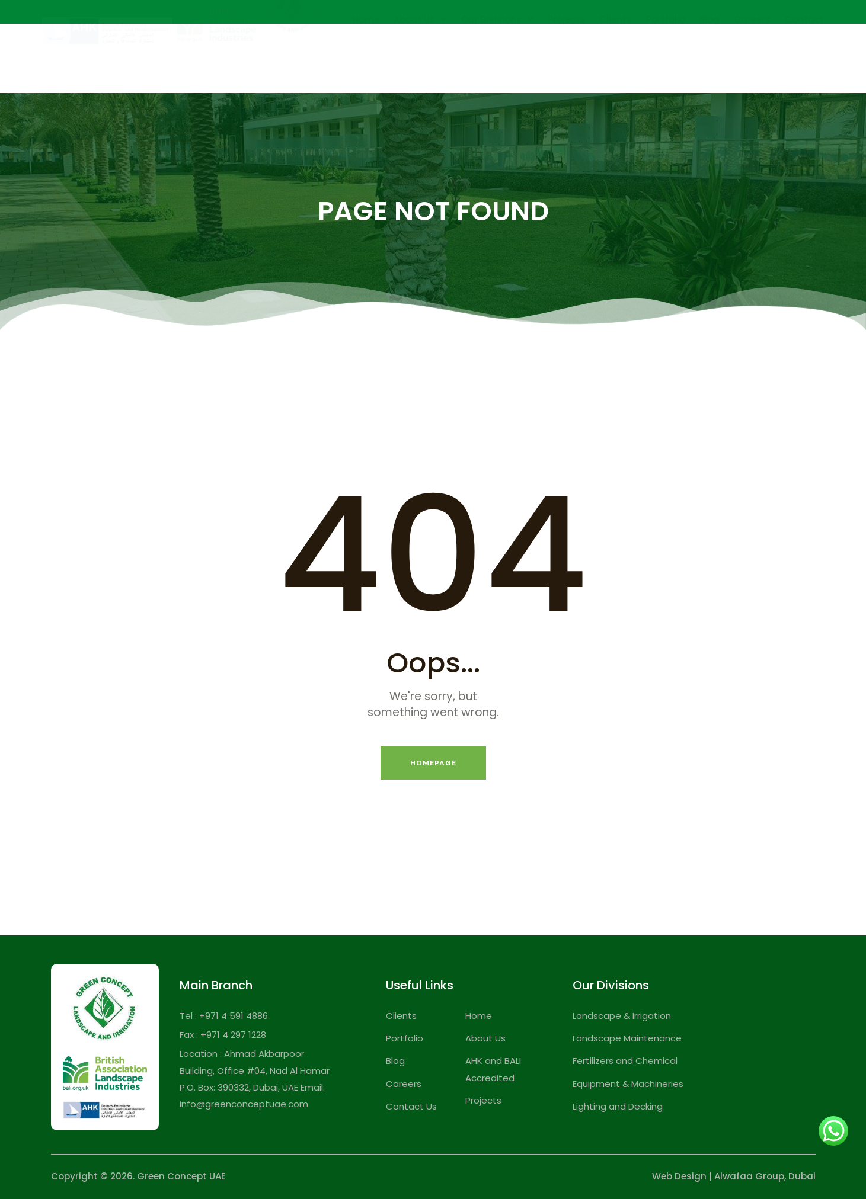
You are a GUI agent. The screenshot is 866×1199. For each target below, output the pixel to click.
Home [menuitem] (366, 49)
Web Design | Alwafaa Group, (719, 1176)
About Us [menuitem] (420, 49)
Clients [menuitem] (615, 49)
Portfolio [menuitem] (665, 49)
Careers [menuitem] (752, 49)
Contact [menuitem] (804, 49)
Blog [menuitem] (709, 49)
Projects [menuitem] (566, 49)
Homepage (433, 763)
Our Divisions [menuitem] (497, 49)
